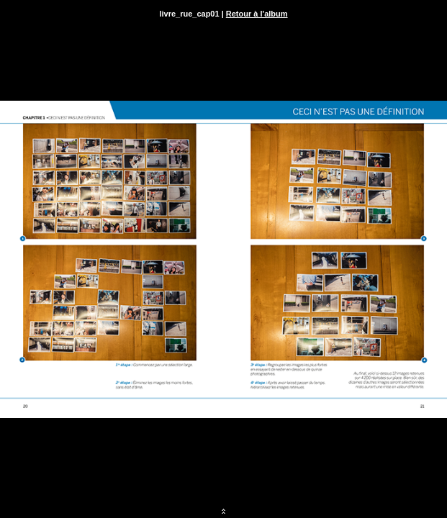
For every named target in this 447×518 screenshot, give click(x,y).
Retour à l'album (257, 13)
